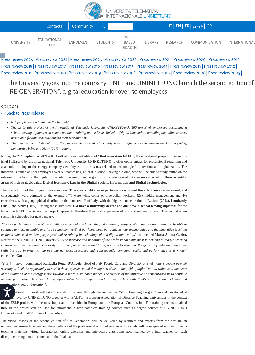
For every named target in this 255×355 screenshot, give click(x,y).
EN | (180, 26)
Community (82, 26)
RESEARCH (174, 42)
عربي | (199, 26)
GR (209, 26)
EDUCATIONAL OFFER (49, 42)
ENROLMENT (79, 42)
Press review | (18, 59)
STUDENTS (105, 42)
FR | (188, 26)
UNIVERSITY (20, 42)
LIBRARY (152, 42)
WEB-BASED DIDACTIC (129, 42)
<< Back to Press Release (22, 113)
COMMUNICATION (206, 42)
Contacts (54, 26)
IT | (172, 26)
